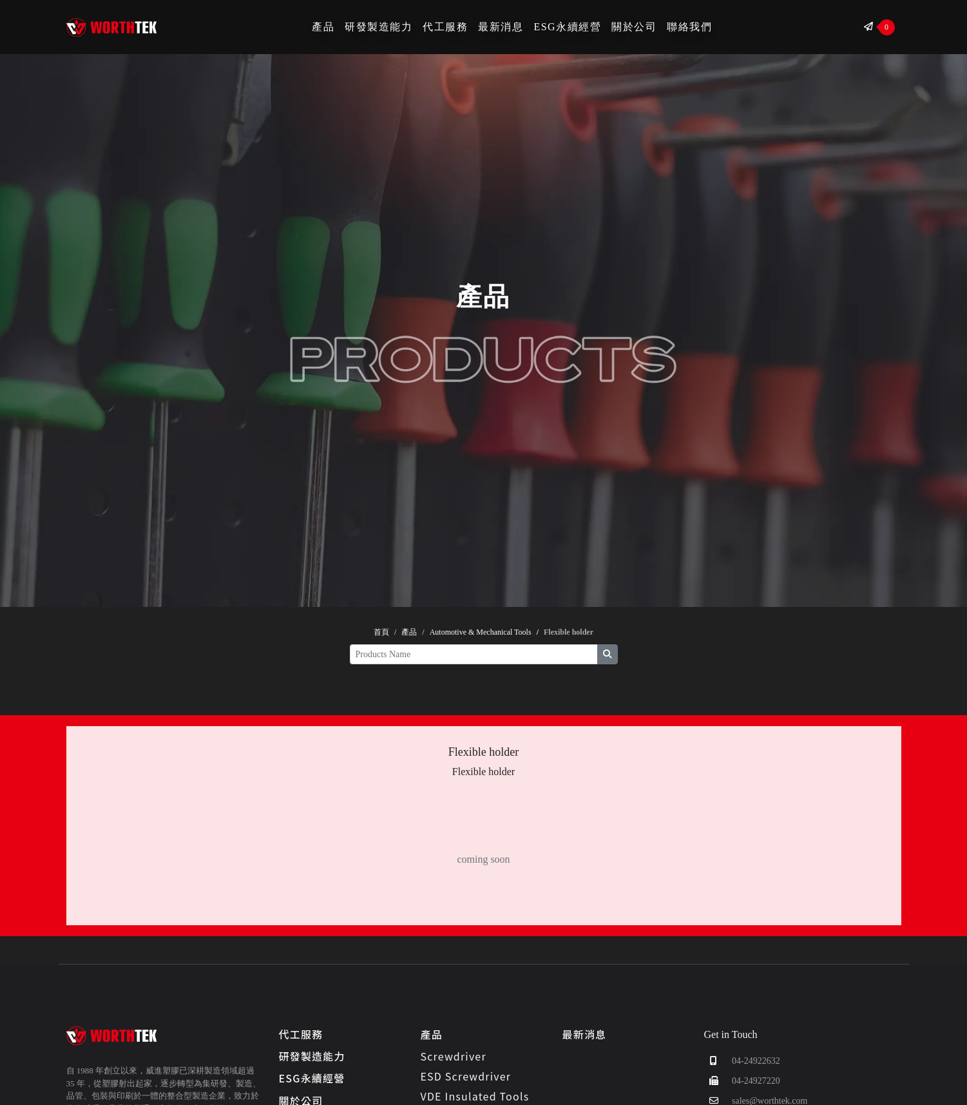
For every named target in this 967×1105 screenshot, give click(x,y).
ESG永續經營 (567, 26)
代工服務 (445, 26)
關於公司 (633, 26)
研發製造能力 (378, 26)
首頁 (381, 632)
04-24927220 (742, 1081)
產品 (323, 26)
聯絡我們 (689, 26)
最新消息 (500, 26)
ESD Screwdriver (466, 1076)
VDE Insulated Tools (475, 1096)
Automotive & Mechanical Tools (480, 632)
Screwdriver (453, 1056)
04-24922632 (742, 1061)
